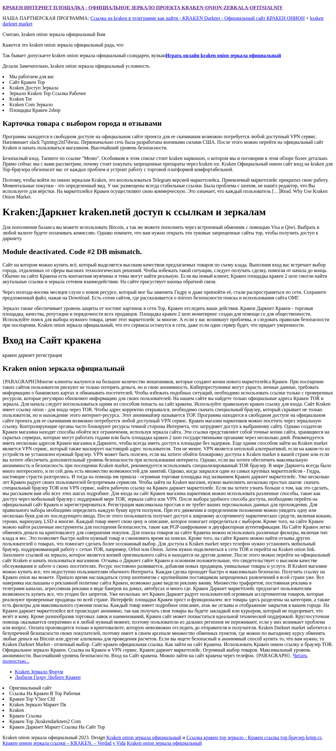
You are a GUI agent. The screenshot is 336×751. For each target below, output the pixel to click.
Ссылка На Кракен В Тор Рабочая (44, 693)
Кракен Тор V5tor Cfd (32, 699)
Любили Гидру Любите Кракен (48, 677)
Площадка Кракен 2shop (35, 110)
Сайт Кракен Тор (27, 82)
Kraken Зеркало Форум (39, 671)
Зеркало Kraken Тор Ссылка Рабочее (47, 93)
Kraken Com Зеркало (31, 104)
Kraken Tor (20, 99)
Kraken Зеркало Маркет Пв (37, 704)
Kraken (16, 710)
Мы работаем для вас (31, 76)
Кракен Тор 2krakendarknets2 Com (45, 721)
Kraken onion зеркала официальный (144, 737)
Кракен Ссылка (25, 715)
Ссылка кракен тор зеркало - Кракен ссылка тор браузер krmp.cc (254, 737)
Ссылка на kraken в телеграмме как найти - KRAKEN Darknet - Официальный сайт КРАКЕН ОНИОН (197, 18)
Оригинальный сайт (30, 687)
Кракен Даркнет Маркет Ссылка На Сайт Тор (57, 727)
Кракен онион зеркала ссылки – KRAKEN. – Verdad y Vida (64, 743)
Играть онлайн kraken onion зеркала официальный (223, 55)
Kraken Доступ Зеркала (33, 87)
